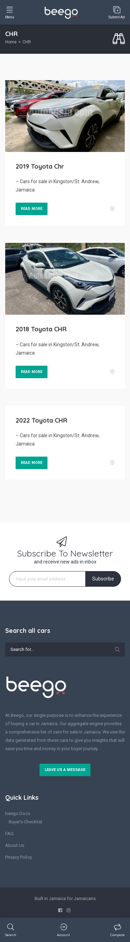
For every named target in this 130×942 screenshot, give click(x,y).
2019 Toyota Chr (40, 166)
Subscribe (103, 579)
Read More (31, 208)
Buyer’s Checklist (25, 821)
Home (11, 42)
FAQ (9, 833)
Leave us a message (65, 769)
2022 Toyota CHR (41, 420)
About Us (14, 845)
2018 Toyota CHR (41, 329)
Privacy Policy (18, 857)
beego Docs (17, 813)
